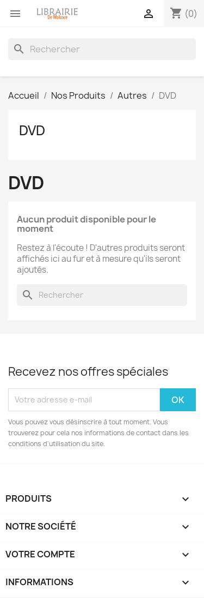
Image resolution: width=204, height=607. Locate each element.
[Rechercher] (102, 49)
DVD (32, 130)
